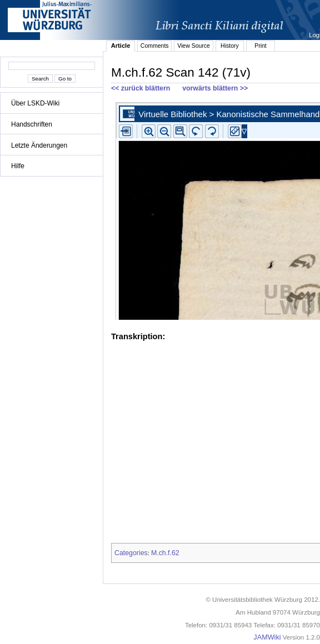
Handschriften (31, 124)
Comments (155, 45)
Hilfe (17, 166)
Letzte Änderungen (39, 145)
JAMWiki (267, 637)
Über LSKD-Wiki (35, 103)
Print (260, 45)
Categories (131, 553)
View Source (193, 45)
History (230, 45)
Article (121, 45)
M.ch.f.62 (165, 553)
